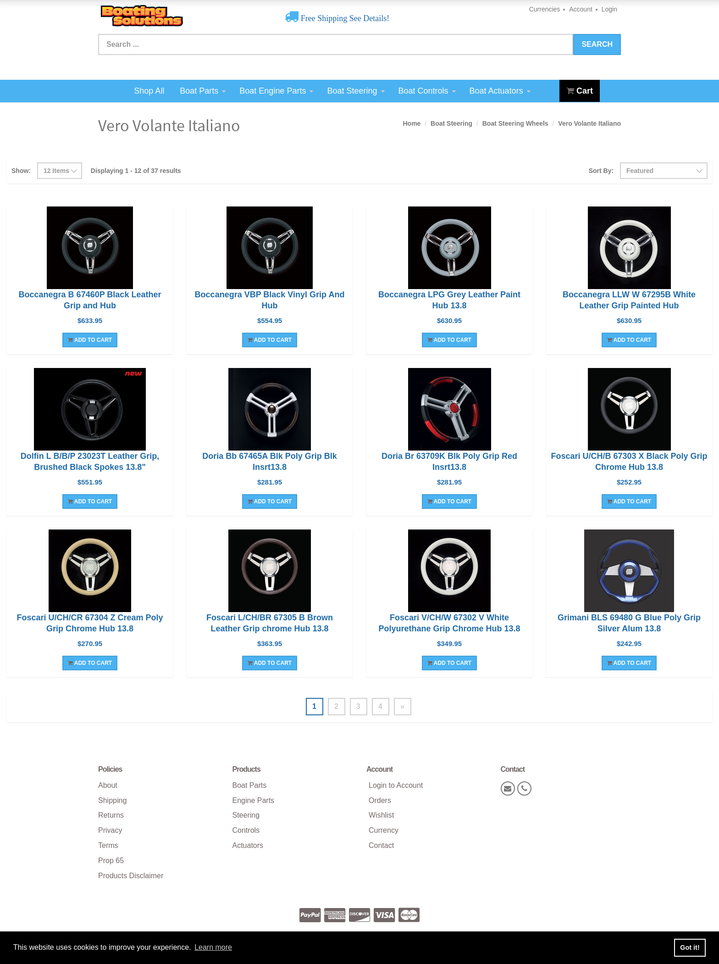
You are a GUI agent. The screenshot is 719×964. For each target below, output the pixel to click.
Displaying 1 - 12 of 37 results (136, 170)
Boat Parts (203, 90)
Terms (108, 845)
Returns (111, 815)
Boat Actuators (500, 90)
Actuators (248, 845)
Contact (381, 845)
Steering (246, 815)
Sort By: (601, 170)
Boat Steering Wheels (515, 123)
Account (580, 9)
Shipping (112, 800)
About (107, 785)
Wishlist (381, 815)
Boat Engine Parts (276, 90)
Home (411, 123)
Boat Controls (427, 90)
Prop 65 (111, 860)
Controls (246, 830)
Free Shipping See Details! (344, 18)
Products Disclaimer (130, 876)
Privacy (110, 830)
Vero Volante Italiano (589, 123)
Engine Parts (253, 800)
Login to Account (396, 785)
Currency (383, 830)
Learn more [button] (213, 947)
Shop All (149, 90)
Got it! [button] (689, 947)
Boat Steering (355, 90)
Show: (21, 170)
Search (597, 44)
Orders (380, 800)
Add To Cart (90, 340)
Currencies (544, 9)
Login (609, 9)
